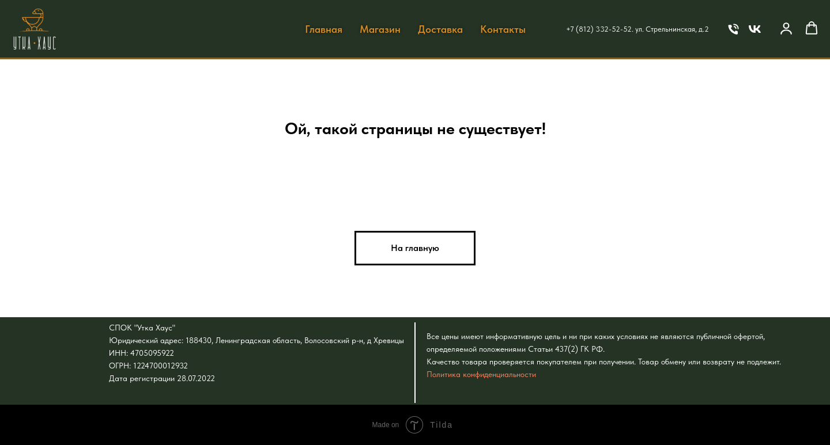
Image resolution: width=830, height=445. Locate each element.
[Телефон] (733, 29)
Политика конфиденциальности (481, 374)
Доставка (440, 29)
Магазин (380, 29)
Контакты (503, 29)
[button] (786, 28)
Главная (323, 29)
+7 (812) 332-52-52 (599, 29)
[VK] (755, 29)
